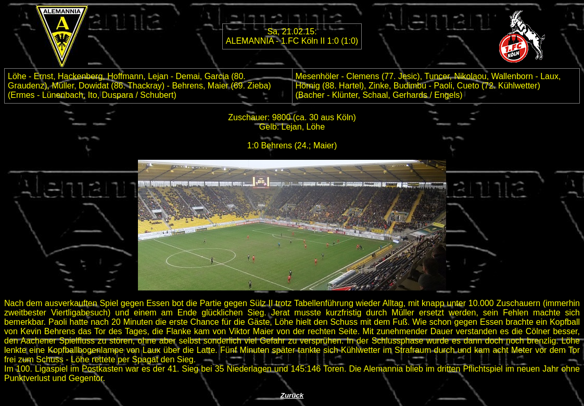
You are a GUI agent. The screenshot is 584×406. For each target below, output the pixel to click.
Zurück (292, 395)
